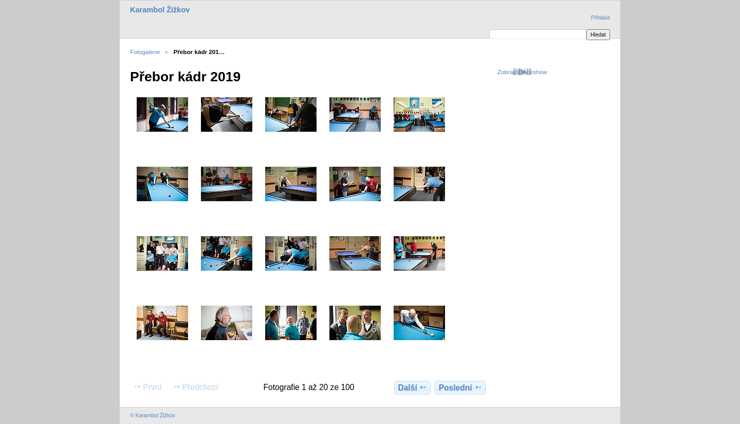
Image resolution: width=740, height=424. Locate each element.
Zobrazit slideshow (522, 71)
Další (412, 387)
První (147, 387)
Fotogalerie (145, 51)
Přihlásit (600, 18)
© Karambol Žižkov (152, 415)
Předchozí (195, 387)
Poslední (460, 387)
